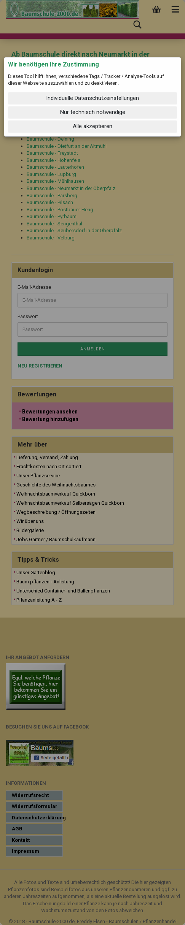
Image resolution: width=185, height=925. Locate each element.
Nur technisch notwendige (92, 112)
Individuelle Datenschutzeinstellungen (92, 98)
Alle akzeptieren (92, 126)
